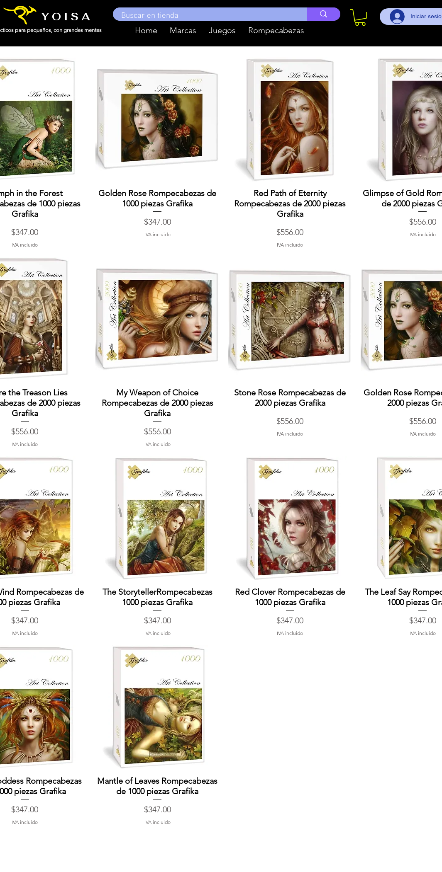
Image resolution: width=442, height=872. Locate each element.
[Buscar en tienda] (205, 16)
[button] (183, 30)
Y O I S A (66, 16)
